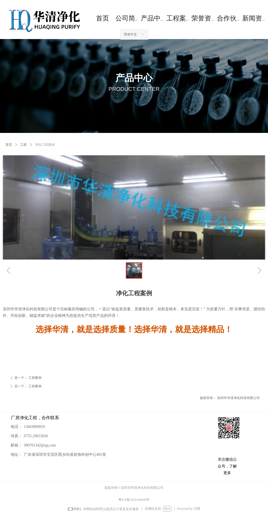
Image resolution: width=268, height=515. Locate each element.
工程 (23, 145)
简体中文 (130, 34)
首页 (8, 145)
